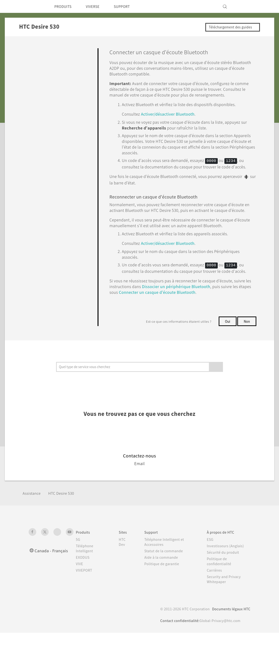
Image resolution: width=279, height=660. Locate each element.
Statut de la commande (166, 578)
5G (78, 566)
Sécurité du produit (224, 579)
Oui (227, 348)
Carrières (215, 597)
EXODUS (84, 584)
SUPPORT (128, 6)
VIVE (80, 591)
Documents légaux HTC (229, 636)
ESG (211, 566)
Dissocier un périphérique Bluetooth (205, 313)
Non (246, 348)
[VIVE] (244, 6)
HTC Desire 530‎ (64, 520)
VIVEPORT (85, 597)
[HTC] (34, 6)
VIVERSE (96, 6)
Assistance (32, 520)
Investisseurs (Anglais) (227, 573)
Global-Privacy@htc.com (217, 648)
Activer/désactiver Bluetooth (173, 119)
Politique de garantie (163, 591)
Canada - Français (52, 577)
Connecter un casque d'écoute (198, 319)
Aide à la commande (163, 584)
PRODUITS (64, 6)
